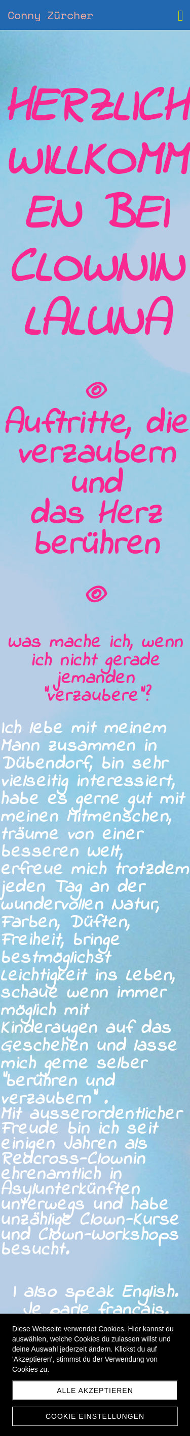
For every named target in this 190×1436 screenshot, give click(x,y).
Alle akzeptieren (95, 1390)
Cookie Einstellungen (95, 1416)
